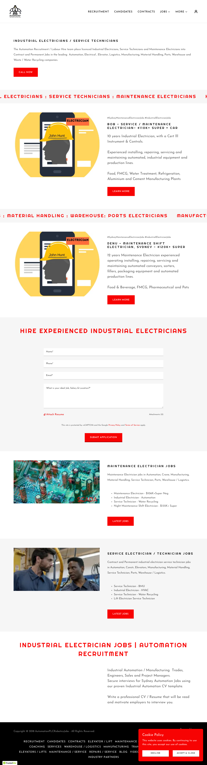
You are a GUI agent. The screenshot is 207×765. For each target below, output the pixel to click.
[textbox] (103, 352)
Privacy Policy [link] (114, 425)
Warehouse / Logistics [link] (82, 747)
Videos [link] (135, 752)
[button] (165, 12)
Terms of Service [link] (132, 425)
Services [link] (54, 747)
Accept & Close (186, 753)
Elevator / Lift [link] (100, 741)
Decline (155, 753)
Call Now (26, 72)
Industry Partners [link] (103, 757)
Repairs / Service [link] (103, 752)
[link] (15, 11)
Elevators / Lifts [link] (33, 752)
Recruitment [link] (98, 12)
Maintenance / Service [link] (68, 752)
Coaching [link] (37, 747)
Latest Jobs (121, 521)
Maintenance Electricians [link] (137, 741)
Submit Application (103, 437)
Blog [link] (123, 752)
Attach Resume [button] (55, 414)
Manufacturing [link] (116, 747)
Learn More (121, 191)
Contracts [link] (146, 12)
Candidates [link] (123, 12)
